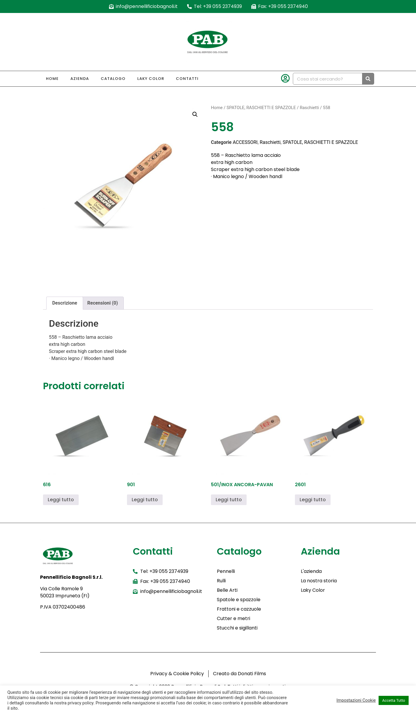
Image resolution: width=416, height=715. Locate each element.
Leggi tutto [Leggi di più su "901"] (145, 499)
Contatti (187, 78)
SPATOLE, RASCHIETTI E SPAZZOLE (261, 107)
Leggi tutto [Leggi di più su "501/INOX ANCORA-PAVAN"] (229, 499)
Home (52, 78)
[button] (195, 114)
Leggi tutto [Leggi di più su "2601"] (313, 499)
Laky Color (150, 78)
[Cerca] (368, 78)
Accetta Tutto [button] (393, 700)
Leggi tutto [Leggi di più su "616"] (61, 499)
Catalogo (113, 78)
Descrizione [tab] (64, 303)
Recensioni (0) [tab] (102, 303)
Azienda (79, 78)
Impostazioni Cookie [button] (356, 700)
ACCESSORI (245, 142)
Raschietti (309, 107)
